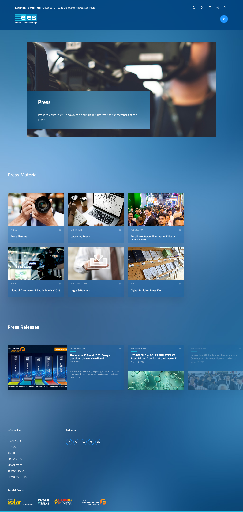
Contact (13, 447)
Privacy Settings (18, 477)
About (11, 453)
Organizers (15, 459)
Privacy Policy (16, 471)
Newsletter (15, 465)
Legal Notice (15, 441)
